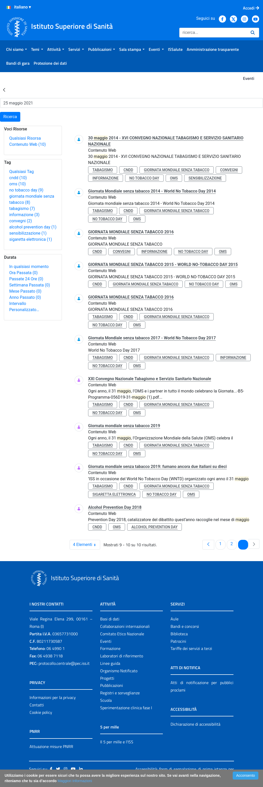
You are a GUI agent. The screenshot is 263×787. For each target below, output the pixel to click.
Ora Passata (23, 272)
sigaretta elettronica (30, 239)
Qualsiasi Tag (21, 171)
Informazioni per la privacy (53, 697)
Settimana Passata (29, 285)
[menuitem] (16, 49)
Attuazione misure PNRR (51, 746)
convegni (20, 220)
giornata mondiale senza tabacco (176, 170)
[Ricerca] (213, 32)
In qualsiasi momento (29, 266)
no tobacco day (26, 190)
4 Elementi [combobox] (86, 545)
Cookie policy (41, 712)
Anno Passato (25, 297)
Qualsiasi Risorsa (25, 138)
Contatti (37, 705)
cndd (18, 177)
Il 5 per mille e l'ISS (116, 742)
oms (17, 183)
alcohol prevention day (33, 227)
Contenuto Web (27, 144)
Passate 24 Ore (26, 278)
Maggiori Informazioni (75, 781)
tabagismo (22, 208)
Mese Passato (25, 291)
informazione (24, 214)
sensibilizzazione (27, 233)
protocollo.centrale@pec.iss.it (64, 663)
